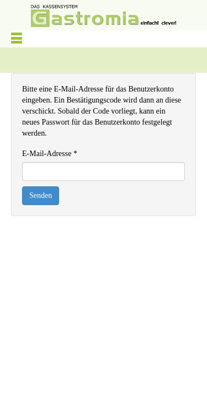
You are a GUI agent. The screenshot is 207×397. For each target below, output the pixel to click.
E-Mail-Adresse (49, 153)
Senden (40, 195)
